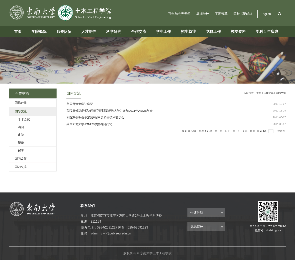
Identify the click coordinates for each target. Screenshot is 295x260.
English (266, 14)
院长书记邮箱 (243, 13)
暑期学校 (202, 13)
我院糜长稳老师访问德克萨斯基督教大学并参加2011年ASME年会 (109, 110)
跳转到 (281, 131)
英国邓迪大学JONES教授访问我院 (89, 124)
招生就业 (188, 32)
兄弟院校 (196, 226)
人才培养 (88, 32)
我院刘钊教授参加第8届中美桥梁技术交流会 (95, 117)
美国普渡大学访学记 (79, 104)
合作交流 (138, 32)
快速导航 (196, 212)
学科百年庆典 (267, 32)
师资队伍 (63, 32)
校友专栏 (238, 32)
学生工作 (163, 32)
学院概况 (38, 32)
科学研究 (113, 32)
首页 (18, 32)
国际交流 (281, 92)
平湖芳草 (221, 13)
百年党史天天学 (179, 13)
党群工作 (213, 32)
